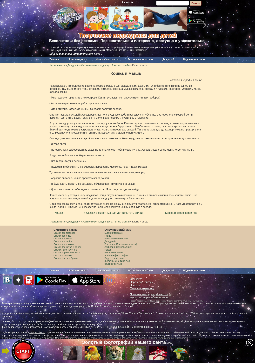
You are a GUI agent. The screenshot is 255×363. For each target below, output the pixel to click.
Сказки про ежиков (64, 244)
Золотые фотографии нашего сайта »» (127, 342)
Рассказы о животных (140, 59)
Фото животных (78, 59)
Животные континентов (117, 261)
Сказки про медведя (64, 233)
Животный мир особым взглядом (149, 297)
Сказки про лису (62, 235)
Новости (135, 285)
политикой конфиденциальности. (170, 338)
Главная (55, 59)
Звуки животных (113, 264)
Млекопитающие (113, 233)
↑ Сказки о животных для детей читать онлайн (114, 212)
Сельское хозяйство (142, 288)
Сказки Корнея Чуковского (68, 252)
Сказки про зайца (63, 241)
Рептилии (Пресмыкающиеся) (120, 244)
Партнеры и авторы (141, 282)
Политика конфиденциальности (149, 294)
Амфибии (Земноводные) (118, 247)
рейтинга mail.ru (98, 313)
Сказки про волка (63, 238)
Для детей (168, 59)
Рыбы (107, 249)
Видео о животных (194, 59)
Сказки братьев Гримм (66, 258)
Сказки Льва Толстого (65, 249)
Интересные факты (107, 59)
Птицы (108, 235)
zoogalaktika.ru (37, 332)
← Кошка (57, 212)
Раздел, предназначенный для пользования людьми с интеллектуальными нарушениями (167, 301)
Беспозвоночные (113, 252)
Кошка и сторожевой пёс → (183, 212)
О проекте (136, 279)
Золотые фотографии (116, 255)
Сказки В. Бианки (63, 255)
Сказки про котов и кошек (67, 247)
